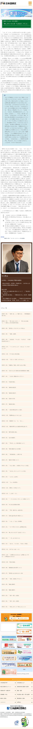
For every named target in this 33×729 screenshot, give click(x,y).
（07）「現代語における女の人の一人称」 (13, 573)
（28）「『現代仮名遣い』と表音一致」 (12, 454)
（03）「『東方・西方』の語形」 (11, 595)
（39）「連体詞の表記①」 (9, 393)
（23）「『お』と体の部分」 (10, 482)
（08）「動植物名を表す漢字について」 (12, 567)
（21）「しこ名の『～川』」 (10, 493)
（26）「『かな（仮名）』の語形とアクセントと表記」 (15, 465)
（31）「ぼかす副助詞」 (9, 437)
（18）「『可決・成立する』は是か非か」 (13, 510)
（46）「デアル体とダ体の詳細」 (11, 354)
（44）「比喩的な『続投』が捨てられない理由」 (14, 365)
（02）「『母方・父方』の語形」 (11, 601)
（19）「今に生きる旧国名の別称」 (11, 504)
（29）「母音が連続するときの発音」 (12, 448)
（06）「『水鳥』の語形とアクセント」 (12, 578)
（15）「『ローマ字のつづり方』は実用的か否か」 (14, 527)
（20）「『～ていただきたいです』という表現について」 (16, 499)
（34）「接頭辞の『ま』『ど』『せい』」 (13, 421)
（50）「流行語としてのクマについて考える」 (13, 328)
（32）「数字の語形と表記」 (10, 432)
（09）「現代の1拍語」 (9, 562)
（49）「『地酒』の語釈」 (9, 334)
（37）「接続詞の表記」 (9, 404)
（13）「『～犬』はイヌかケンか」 (11, 538)
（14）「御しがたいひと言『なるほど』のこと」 (14, 532)
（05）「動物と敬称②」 (9, 584)
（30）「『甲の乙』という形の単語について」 (13, 443)
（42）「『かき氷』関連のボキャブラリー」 (13, 376)
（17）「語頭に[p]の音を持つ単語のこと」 (13, 515)
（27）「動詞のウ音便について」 (11, 460)
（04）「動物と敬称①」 (9, 590)
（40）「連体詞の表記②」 (9, 387)
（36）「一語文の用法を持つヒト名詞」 (12, 409)
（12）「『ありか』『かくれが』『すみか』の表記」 (15, 543)
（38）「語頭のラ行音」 (9, 398)
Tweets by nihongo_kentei (23, 673)
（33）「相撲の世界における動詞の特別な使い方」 (15, 426)
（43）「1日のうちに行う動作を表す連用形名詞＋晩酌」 (16, 370)
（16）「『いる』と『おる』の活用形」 (12, 521)
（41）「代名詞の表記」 (9, 381)
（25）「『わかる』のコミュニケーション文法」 (14, 471)
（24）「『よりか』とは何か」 (10, 476)
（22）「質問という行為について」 (11, 487)
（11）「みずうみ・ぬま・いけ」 (11, 549)
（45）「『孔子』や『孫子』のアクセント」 (13, 359)
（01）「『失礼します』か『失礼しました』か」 (14, 606)
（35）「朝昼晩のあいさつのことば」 (12, 415)
